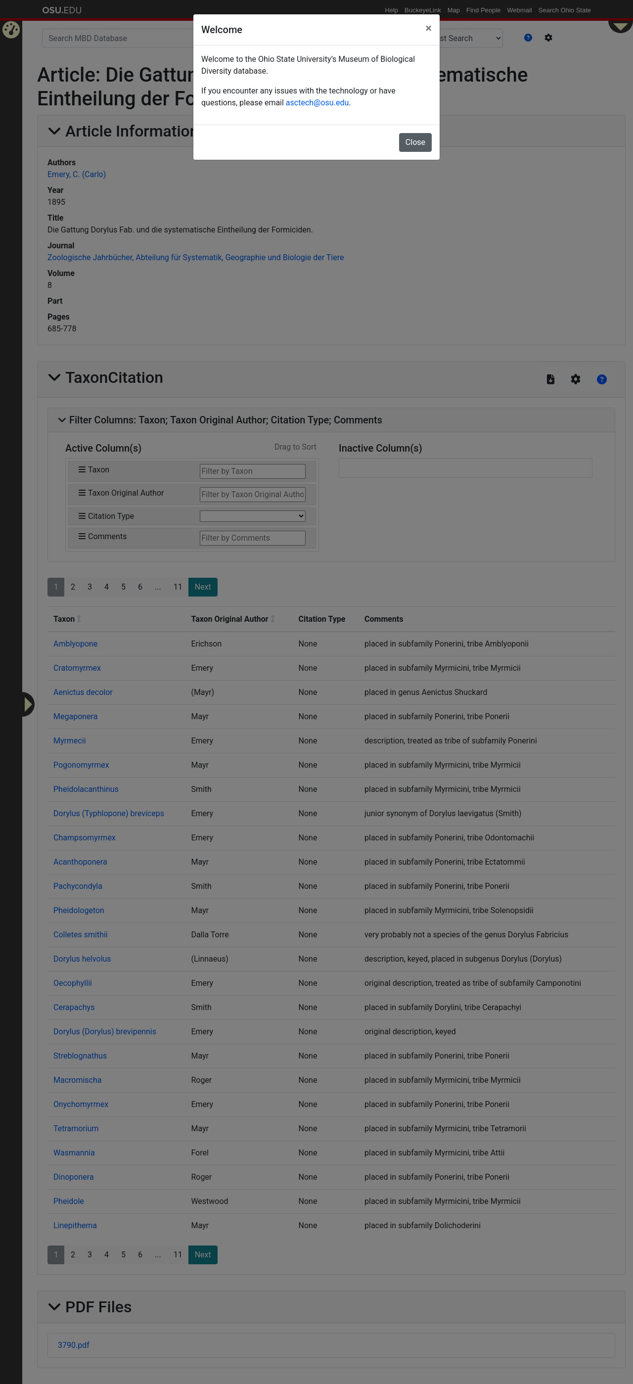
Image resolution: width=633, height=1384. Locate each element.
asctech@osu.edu (317, 102)
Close (415, 142)
